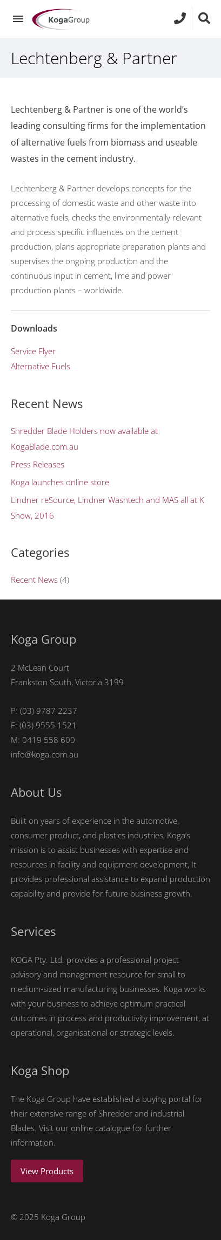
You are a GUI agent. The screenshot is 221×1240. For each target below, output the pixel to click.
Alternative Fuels (40, 366)
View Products (47, 1171)
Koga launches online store (60, 482)
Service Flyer (33, 351)
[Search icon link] (204, 18)
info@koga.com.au (44, 754)
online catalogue (100, 1127)
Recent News (34, 579)
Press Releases (37, 464)
